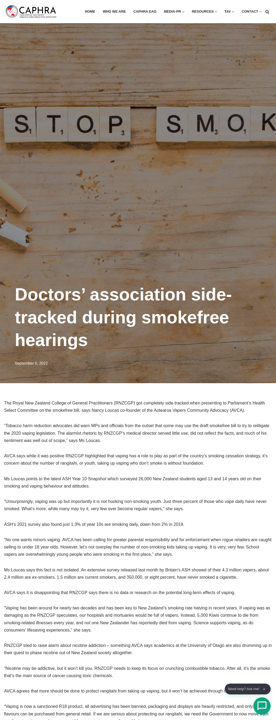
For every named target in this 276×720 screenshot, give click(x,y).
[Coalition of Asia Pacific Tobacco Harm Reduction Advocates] (32, 11)
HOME (83, 12)
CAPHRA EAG (140, 12)
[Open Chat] (262, 706)
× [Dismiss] (264, 689)
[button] (180, 12)
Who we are (108, 12)
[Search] (267, 12)
